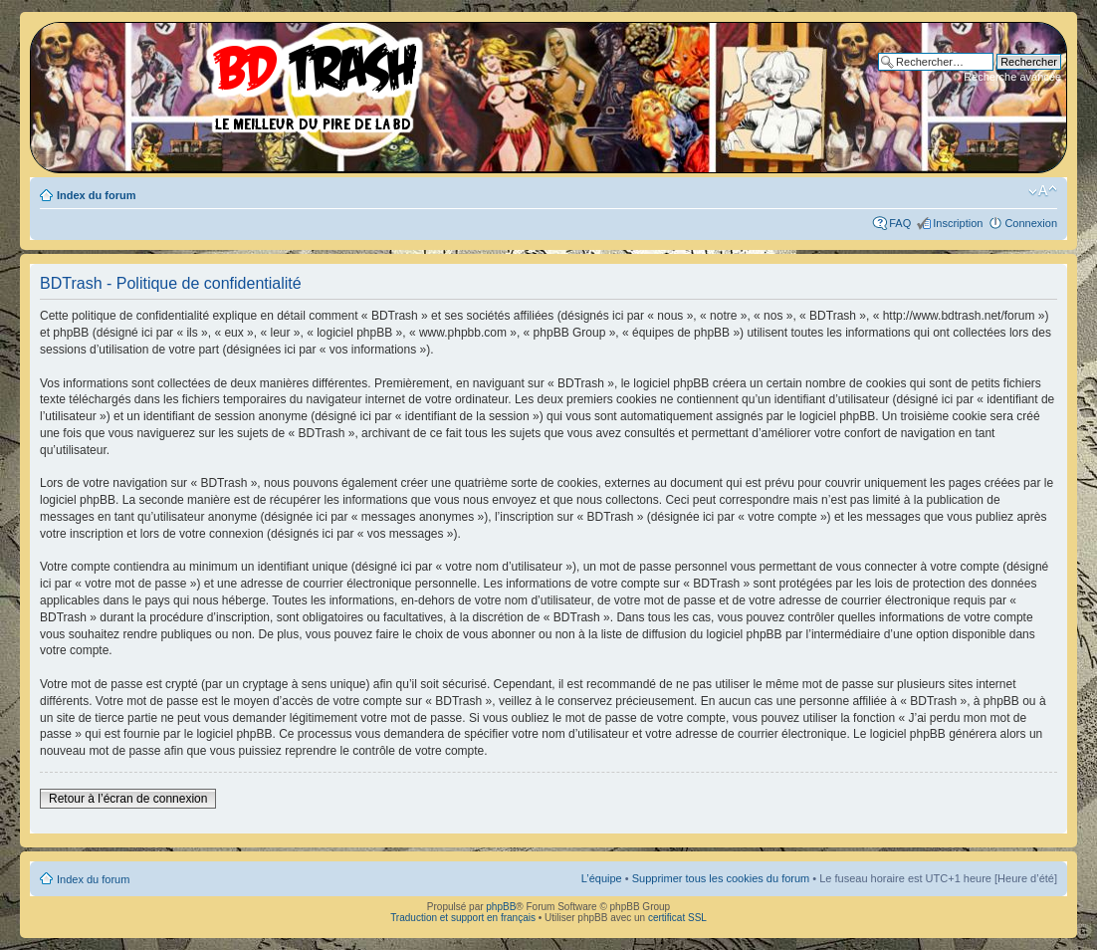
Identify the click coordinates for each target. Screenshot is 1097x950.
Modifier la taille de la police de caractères (1042, 191)
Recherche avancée (1012, 77)
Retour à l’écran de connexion (128, 799)
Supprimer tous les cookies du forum (721, 878)
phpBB (501, 906)
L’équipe (601, 878)
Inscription (958, 223)
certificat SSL (677, 917)
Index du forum (96, 195)
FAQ (900, 223)
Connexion (1030, 223)
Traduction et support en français (463, 917)
